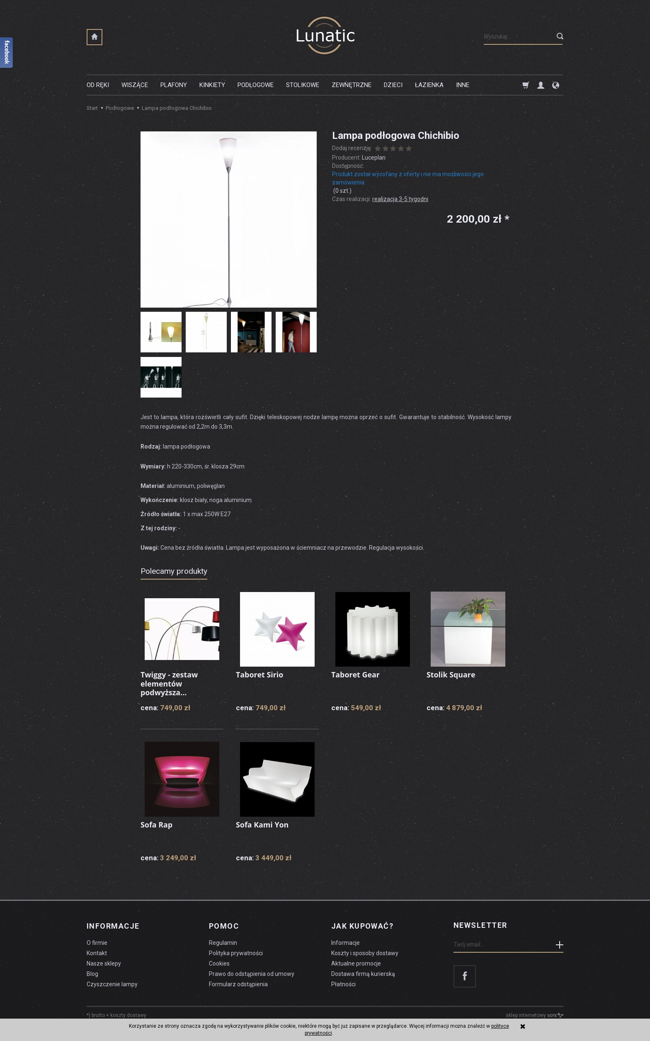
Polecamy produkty (174, 571)
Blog (92, 972)
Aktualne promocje (356, 962)
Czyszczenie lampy (112, 983)
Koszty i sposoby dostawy (364, 952)
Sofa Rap (157, 825)
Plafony (173, 85)
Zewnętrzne (351, 85)
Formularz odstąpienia (238, 983)
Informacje (113, 925)
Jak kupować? (362, 925)
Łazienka (429, 85)
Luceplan (374, 157)
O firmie (97, 942)
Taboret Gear (355, 674)
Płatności (343, 983)
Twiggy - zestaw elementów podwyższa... (170, 683)
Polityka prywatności (236, 952)
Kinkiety (212, 85)
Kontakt (97, 952)
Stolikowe (302, 85)
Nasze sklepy (104, 962)
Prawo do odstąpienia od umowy (251, 972)
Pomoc (224, 925)
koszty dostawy (128, 1014)
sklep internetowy (534, 1014)
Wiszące (134, 85)
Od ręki (98, 85)
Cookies (219, 962)
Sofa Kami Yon (262, 825)
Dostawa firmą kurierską (363, 972)
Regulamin (223, 942)
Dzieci (393, 85)
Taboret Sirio (260, 674)
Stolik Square (451, 674)
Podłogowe (256, 85)
